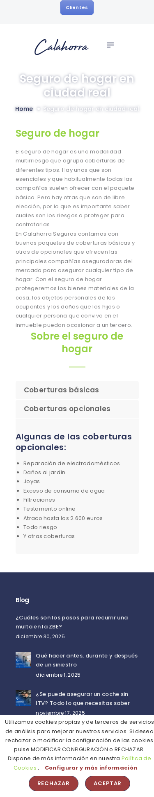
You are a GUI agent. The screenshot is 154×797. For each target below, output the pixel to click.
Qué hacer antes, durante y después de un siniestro (87, 660)
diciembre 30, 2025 (40, 636)
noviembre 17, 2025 (60, 712)
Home (24, 109)
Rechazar (53, 783)
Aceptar (108, 783)
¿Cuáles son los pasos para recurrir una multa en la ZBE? (72, 622)
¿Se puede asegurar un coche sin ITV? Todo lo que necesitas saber (83, 698)
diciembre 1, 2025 (58, 674)
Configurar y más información (91, 768)
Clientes (77, 7)
